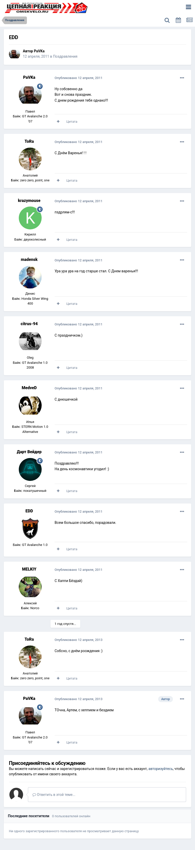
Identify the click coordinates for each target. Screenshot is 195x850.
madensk (29, 259)
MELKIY (29, 569)
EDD (29, 511)
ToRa (29, 141)
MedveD (29, 387)
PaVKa (39, 51)
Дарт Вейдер (29, 451)
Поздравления (65, 56)
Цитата (71, 121)
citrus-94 (29, 323)
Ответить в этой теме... (53, 795)
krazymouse (29, 200)
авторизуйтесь (161, 769)
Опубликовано (79, 78)
